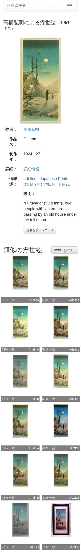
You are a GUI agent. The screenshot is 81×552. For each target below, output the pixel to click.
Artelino (34, 300)
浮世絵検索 (16, 5)
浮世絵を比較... (64, 250)
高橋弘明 (31, 129)
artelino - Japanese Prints (46, 179)
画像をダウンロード (40, 230)
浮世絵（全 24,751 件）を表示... (47, 184)
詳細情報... (33, 169)
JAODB (74, 448)
